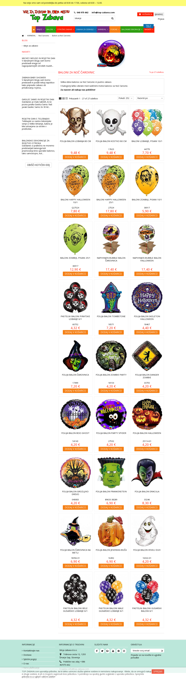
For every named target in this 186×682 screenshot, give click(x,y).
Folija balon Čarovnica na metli (75, 551)
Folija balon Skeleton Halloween (147, 317)
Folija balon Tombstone (111, 316)
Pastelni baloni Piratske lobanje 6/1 (75, 317)
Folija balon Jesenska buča (111, 549)
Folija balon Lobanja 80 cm (75, 141)
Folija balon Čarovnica (75, 374)
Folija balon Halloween (147, 433)
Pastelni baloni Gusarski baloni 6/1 (147, 609)
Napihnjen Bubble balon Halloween (147, 259)
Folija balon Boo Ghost (75, 433)
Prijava (160, 19)
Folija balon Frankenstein (111, 491)
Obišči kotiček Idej (38, 165)
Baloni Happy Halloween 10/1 (75, 201)
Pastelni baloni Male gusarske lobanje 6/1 (111, 609)
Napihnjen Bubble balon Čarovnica (111, 259)
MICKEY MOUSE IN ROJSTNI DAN (38, 58)
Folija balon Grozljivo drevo (75, 493)
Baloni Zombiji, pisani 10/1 (147, 199)
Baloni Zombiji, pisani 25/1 (75, 257)
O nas (26, 663)
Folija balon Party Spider (111, 433)
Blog (24, 40)
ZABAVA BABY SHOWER (34, 77)
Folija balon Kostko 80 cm (111, 141)
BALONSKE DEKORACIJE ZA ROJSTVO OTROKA (35, 142)
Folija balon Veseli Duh (147, 549)
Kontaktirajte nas (31, 650)
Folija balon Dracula (147, 491)
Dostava (27, 655)
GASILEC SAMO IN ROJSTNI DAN (38, 99)
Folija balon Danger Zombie (147, 376)
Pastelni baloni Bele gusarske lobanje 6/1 (75, 609)
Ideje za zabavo (30, 45)
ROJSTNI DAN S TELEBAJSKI (36, 118)
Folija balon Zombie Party (111, 374)
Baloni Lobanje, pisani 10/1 (147, 141)
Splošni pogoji (30, 659)
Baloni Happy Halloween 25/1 (111, 201)
